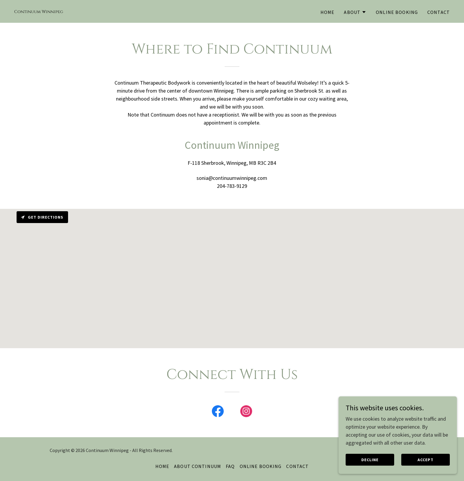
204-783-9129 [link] (232, 186)
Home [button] (162, 466)
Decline (369, 459)
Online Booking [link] (397, 12)
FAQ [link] (230, 466)
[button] (355, 12)
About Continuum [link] (197, 466)
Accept (426, 459)
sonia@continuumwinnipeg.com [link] (231, 178)
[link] (38, 11)
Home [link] (327, 12)
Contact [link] (438, 12)
